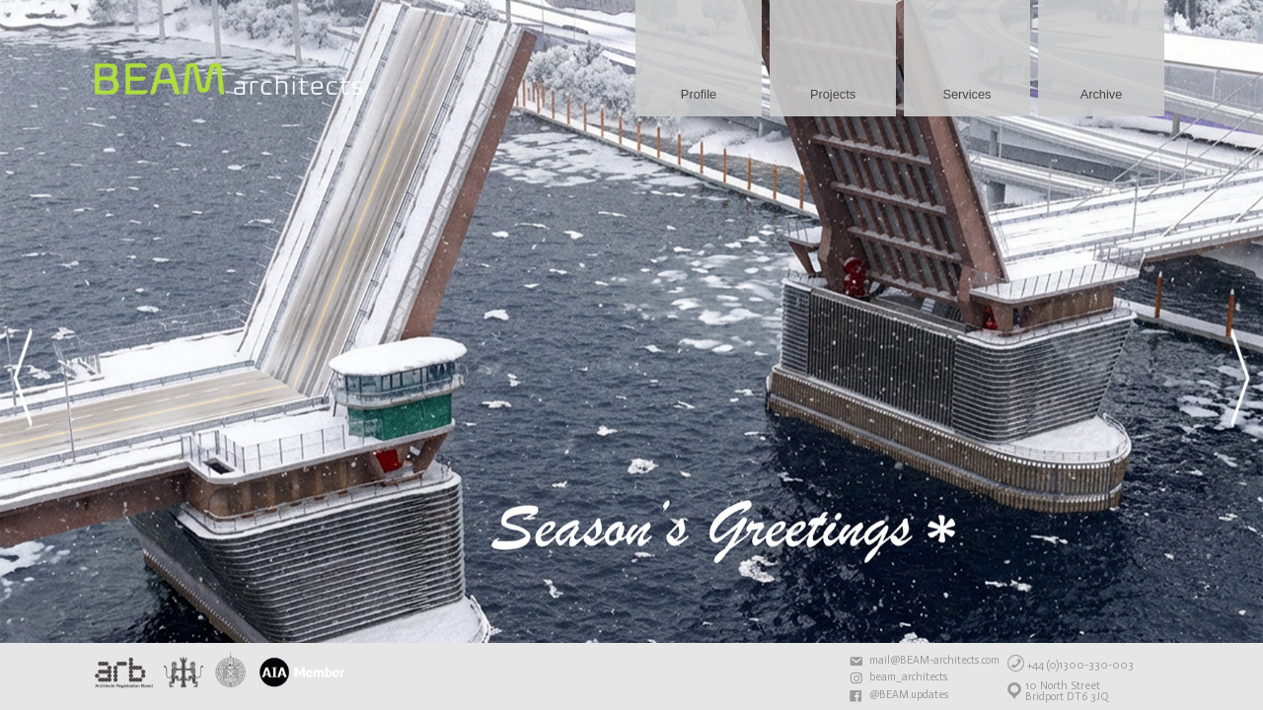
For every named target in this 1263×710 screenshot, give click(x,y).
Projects (832, 94)
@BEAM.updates (909, 695)
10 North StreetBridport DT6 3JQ (1067, 691)
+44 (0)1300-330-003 (1080, 665)
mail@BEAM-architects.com (934, 661)
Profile (698, 94)
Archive (1101, 94)
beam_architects (908, 677)
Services (966, 94)
